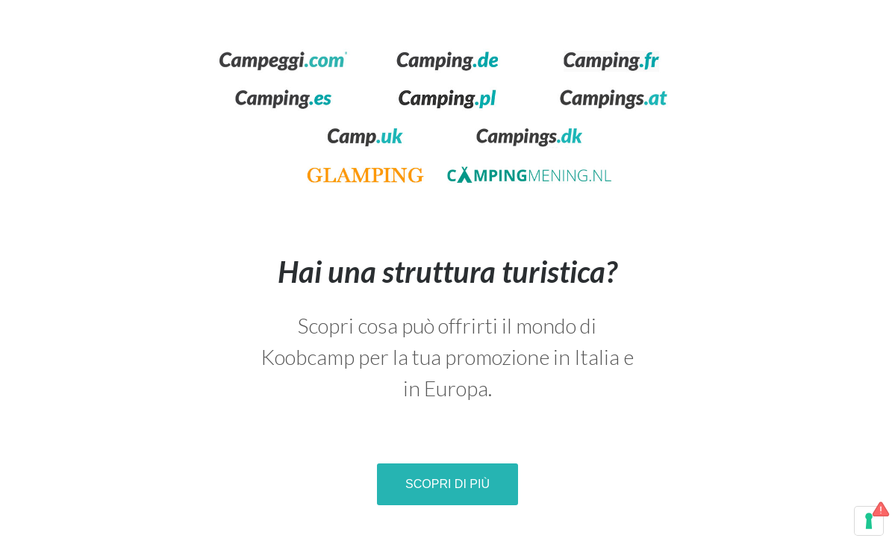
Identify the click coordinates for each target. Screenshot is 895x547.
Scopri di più (447, 484)
